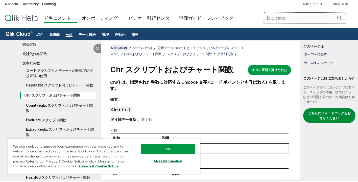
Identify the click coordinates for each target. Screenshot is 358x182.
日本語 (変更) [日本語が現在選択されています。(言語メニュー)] (340, 4)
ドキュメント (57, 18)
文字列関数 (31, 63)
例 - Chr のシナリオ (318, 63)
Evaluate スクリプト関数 (46, 120)
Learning (49, 4)
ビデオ (135, 18)
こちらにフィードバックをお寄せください (329, 115)
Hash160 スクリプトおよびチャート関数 (58, 177)
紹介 (39, 35)
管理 (105, 35)
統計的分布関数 (34, 54)
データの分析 (142, 48)
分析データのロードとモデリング (181, 48)
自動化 (120, 35)
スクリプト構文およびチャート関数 (136, 54)
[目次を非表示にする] (97, 48)
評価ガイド (190, 18)
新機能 (54, 35)
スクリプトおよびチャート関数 (189, 54)
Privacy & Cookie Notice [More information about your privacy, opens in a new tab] (98, 166)
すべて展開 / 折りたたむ (269, 70)
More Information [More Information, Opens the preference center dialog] (168, 161)
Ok (168, 149)
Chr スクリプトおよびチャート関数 (52, 95)
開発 (134, 35)
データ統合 (87, 35)
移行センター (160, 18)
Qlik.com (11, 4)
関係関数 (29, 44)
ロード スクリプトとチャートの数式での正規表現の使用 (59, 73)
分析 (69, 35)
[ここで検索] (304, 18)
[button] (339, 17)
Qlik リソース (313, 4)
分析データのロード (225, 48)
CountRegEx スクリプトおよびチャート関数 (59, 108)
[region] (104, 156)
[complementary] (329, 110)
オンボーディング (100, 18)
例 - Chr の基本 (315, 54)
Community (30, 4)
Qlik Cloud (19, 34)
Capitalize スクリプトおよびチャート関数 (59, 85)
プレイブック (219, 18)
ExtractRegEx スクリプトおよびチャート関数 (60, 132)
